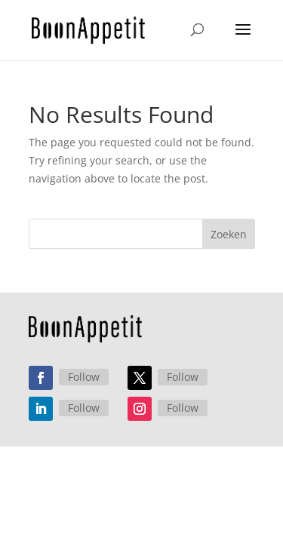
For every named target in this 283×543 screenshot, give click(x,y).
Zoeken (229, 234)
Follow (84, 353)
